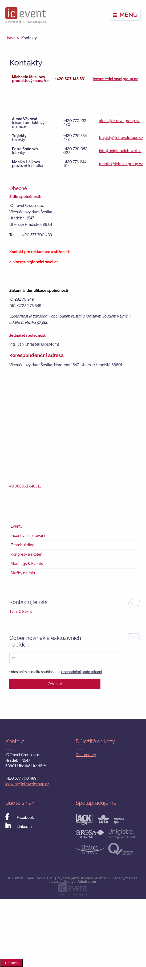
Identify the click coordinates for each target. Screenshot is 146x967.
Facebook (19, 817)
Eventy (17, 526)
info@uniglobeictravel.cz (120, 151)
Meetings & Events (27, 564)
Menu (125, 14)
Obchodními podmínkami (81, 672)
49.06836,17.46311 (25, 486)
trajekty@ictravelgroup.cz (121, 138)
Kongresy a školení (27, 554)
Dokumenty (86, 755)
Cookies (11, 963)
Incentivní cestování (28, 535)
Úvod (10, 38)
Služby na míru (23, 573)
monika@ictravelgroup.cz (121, 164)
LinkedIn (18, 826)
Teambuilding (22, 545)
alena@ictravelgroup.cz (119, 121)
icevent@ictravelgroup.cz (115, 79)
